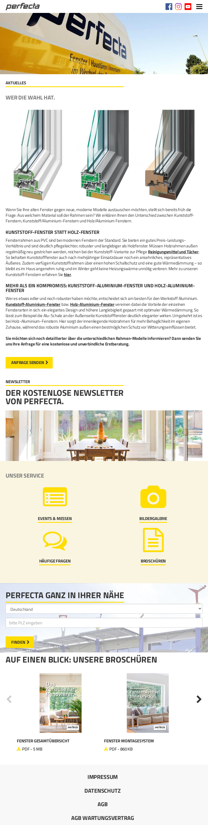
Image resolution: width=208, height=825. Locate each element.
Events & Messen (55, 518)
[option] (60, 712)
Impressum (102, 776)
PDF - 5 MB (32, 749)
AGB (103, 804)
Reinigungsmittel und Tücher (173, 251)
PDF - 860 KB (121, 749)
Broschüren (153, 561)
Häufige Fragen (55, 561)
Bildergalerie (153, 518)
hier (67, 274)
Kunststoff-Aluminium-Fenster (33, 304)
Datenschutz (102, 790)
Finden (18, 642)
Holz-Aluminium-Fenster (92, 304)
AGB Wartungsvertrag (102, 817)
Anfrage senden (27, 362)
